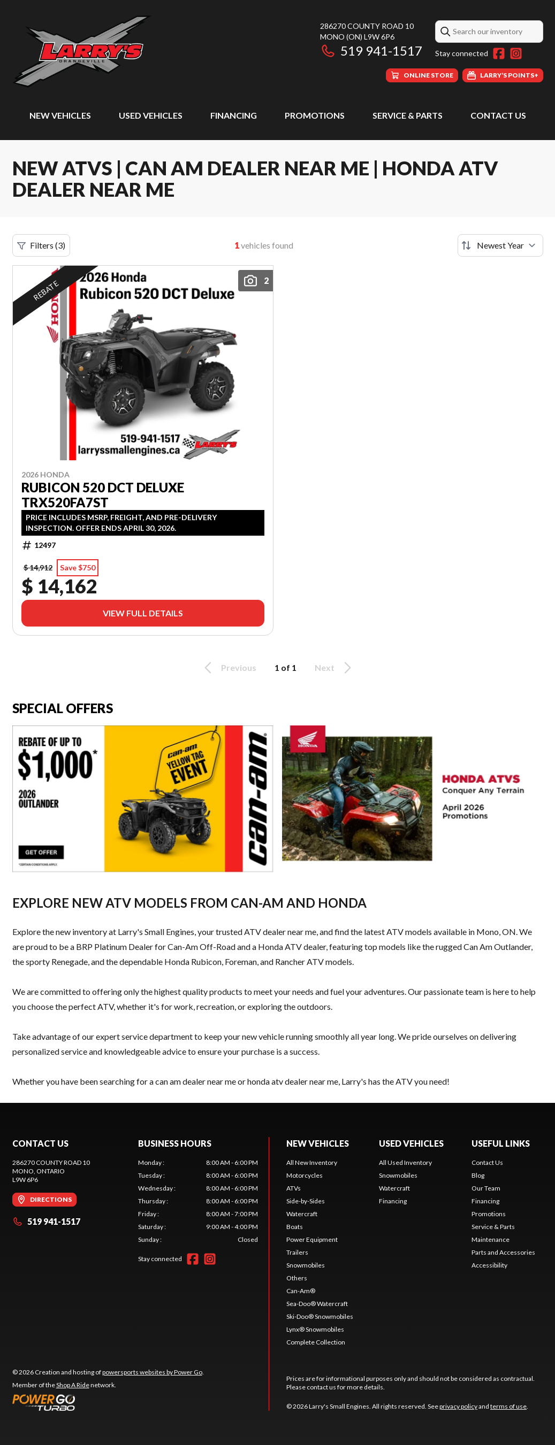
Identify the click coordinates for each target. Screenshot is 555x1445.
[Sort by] (500, 245)
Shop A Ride (72, 1385)
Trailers (297, 1252)
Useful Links (501, 1143)
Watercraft (301, 1214)
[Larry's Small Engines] (146, 52)
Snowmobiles (305, 1265)
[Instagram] (516, 53)
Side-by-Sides (305, 1201)
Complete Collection (315, 1342)
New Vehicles (60, 115)
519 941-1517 (371, 50)
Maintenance (491, 1239)
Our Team (486, 1188)
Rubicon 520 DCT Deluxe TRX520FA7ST (102, 495)
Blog (478, 1175)
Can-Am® (300, 1291)
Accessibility (489, 1265)
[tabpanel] (198, 1201)
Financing (233, 115)
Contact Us (498, 115)
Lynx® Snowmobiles (315, 1329)
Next (335, 667)
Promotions (315, 115)
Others (296, 1278)
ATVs (293, 1188)
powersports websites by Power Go (152, 1372)
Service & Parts (407, 115)
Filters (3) (41, 245)
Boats (294, 1227)
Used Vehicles (151, 115)
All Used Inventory (405, 1162)
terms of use (508, 1406)
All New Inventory (311, 1162)
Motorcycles (304, 1175)
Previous (228, 667)
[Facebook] (498, 53)
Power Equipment (312, 1239)
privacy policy (458, 1406)
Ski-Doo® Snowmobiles (319, 1316)
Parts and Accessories (503, 1252)
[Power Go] (108, 1402)
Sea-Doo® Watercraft (317, 1304)
